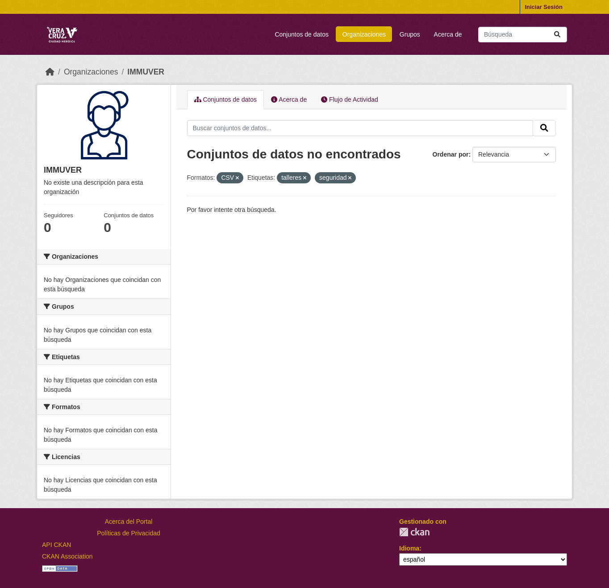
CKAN (414, 532)
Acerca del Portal (129, 521)
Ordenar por (451, 154)
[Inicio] (50, 71)
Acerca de (448, 34)
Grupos (410, 34)
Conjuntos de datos (302, 34)
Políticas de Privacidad (128, 533)
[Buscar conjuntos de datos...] (522, 34)
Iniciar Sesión (544, 7)
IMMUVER (145, 71)
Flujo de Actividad (349, 99)
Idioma (409, 548)
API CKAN (56, 544)
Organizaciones (364, 34)
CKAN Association (67, 556)
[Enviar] (557, 34)
